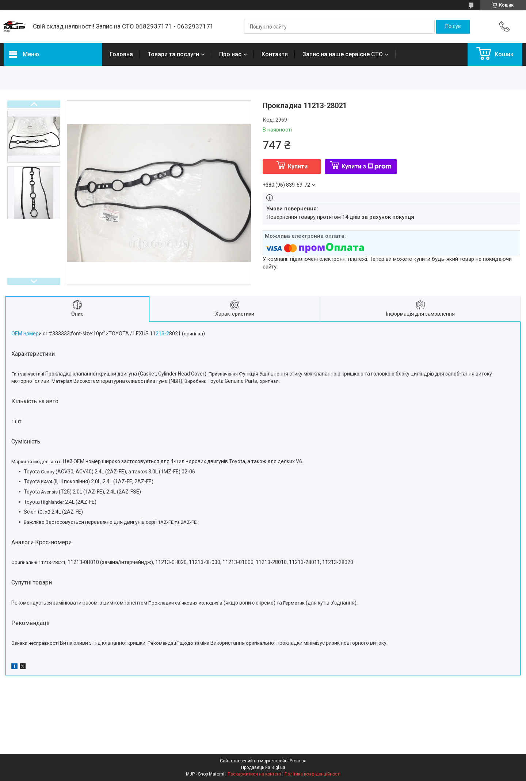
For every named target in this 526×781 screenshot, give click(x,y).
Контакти (275, 54)
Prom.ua (298, 760)
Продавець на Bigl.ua (263, 767)
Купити (298, 166)
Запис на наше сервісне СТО (342, 54)
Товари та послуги (173, 54)
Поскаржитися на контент (254, 774)
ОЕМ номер (25, 333)
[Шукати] (453, 27)
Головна (121, 54)
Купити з (367, 166)
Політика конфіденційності (312, 774)
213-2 (162, 333)
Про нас (230, 54)
